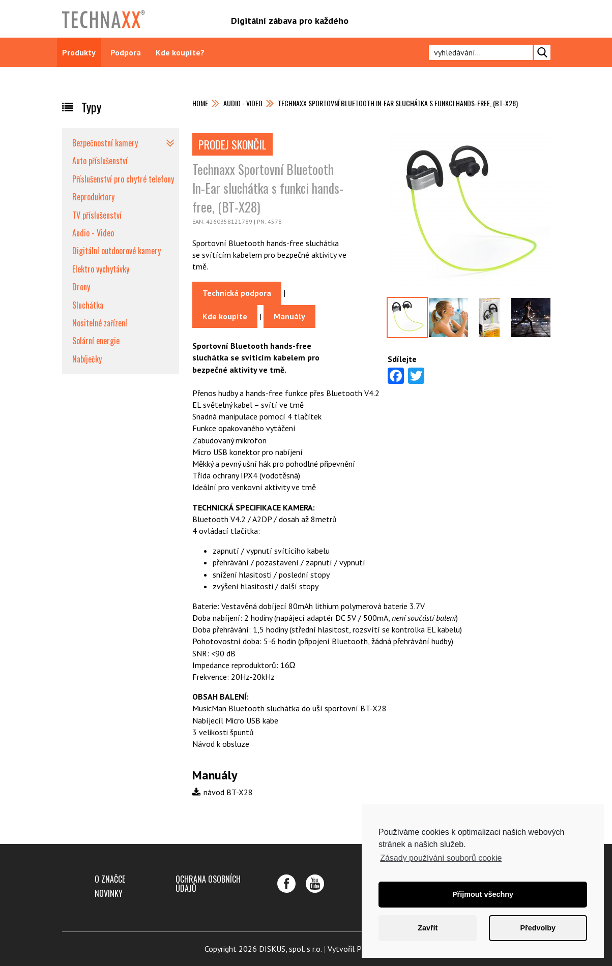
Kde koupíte (224, 316)
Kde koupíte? (180, 52)
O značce (110, 879)
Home (200, 103)
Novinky (109, 893)
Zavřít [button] (428, 928)
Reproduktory (93, 197)
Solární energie (96, 341)
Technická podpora (236, 293)
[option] (407, 317)
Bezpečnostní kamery (105, 143)
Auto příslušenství (100, 161)
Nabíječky (87, 359)
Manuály (289, 316)
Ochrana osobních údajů (208, 883)
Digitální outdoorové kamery (116, 251)
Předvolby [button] (538, 928)
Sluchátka (87, 305)
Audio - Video (243, 103)
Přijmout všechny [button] (482, 894)
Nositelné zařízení (99, 323)
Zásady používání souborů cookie (441, 858)
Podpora (125, 52)
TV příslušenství (97, 215)
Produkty (79, 52)
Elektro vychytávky (100, 269)
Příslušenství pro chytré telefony (123, 179)
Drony (81, 287)
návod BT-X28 (222, 792)
